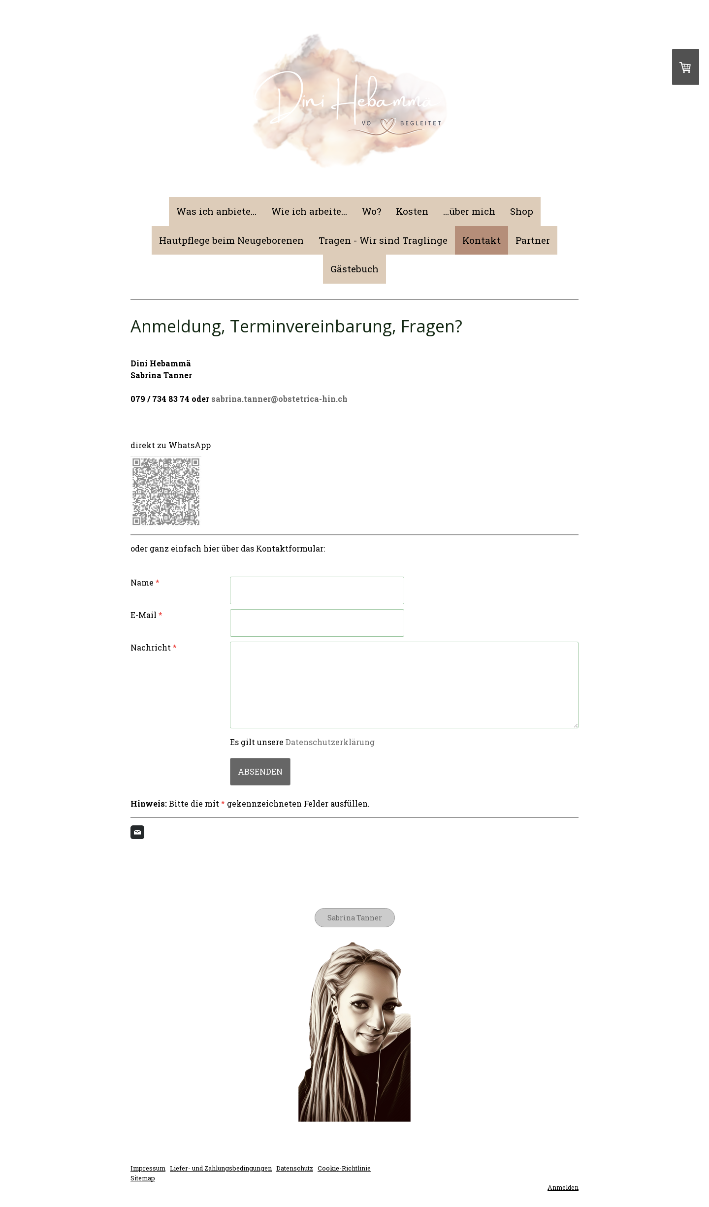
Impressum (147, 1168)
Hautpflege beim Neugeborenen (231, 240)
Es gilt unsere (302, 742)
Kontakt (481, 240)
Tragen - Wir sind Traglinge (383, 240)
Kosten (412, 211)
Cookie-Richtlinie (344, 1168)
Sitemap (142, 1178)
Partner (533, 240)
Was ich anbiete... (216, 211)
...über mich (469, 211)
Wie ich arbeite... (309, 211)
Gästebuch (354, 268)
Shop (521, 211)
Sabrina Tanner (354, 917)
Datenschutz (294, 1168)
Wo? (371, 211)
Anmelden (563, 1187)
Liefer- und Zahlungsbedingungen (221, 1168)
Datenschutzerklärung (330, 742)
